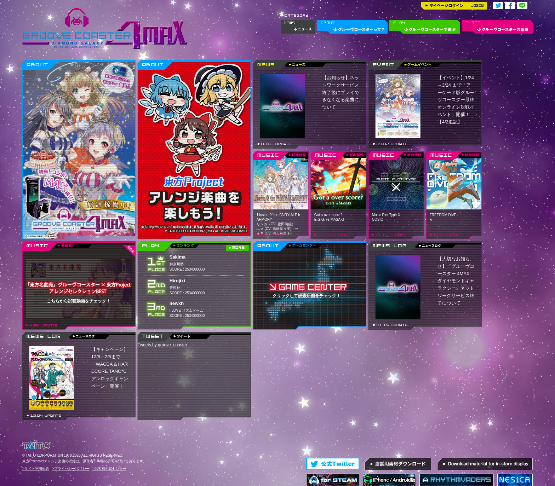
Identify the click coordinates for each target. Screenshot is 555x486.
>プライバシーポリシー (71, 468)
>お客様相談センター (109, 468)
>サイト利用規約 (35, 468)
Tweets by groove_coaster (162, 344)
